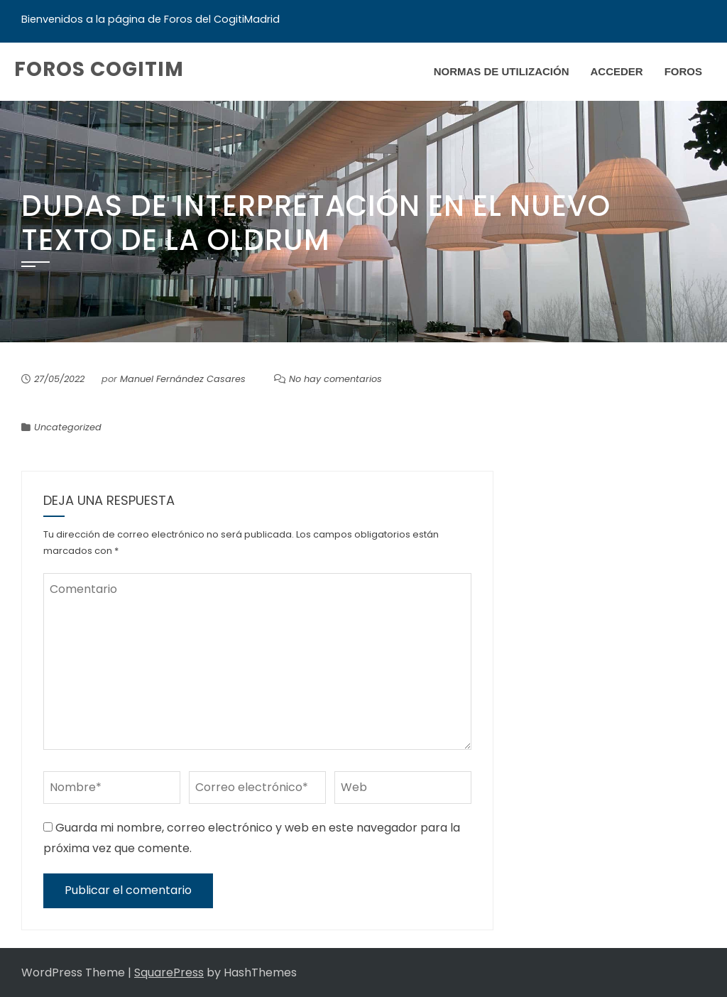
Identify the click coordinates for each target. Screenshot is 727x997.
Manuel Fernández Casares (183, 379)
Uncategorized (68, 427)
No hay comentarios (335, 379)
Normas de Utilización (501, 71)
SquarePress (169, 972)
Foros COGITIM (99, 69)
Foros (683, 71)
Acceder (616, 71)
